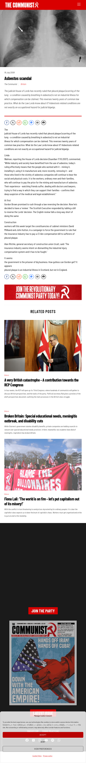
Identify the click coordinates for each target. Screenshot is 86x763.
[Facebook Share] (6, 122)
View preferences (43, 749)
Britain (23, 84)
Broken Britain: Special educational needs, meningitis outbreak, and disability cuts (40, 418)
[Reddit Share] (19, 122)
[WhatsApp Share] (25, 122)
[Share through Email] (37, 122)
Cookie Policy (37, 756)
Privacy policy (47, 756)
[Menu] (79, 4)
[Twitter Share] (12, 122)
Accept (43, 735)
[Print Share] (43, 122)
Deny (43, 742)
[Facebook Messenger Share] (31, 122)
